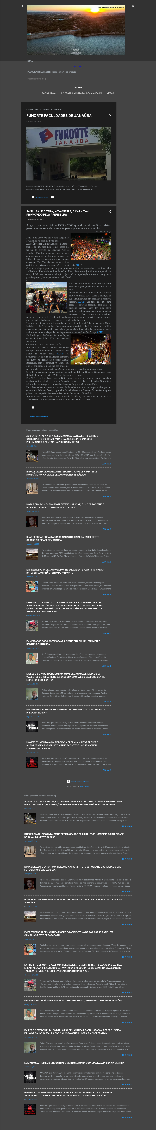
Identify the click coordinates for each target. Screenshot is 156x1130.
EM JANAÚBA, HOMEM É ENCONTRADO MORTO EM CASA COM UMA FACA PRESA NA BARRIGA (74, 1063)
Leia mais (106, 464)
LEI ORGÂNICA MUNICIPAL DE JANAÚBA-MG (81, 93)
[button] (109, 115)
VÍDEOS (110, 93)
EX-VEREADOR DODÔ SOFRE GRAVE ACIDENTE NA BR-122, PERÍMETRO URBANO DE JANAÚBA (73, 1000)
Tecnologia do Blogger (78, 781)
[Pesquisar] (133, 7)
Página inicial (49, 93)
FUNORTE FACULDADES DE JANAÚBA (59, 115)
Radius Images (84, 786)
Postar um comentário (38, 417)
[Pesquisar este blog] (78, 79)
